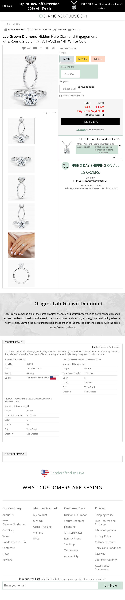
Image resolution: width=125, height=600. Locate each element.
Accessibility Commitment (102, 567)
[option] (21, 130)
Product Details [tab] (13, 342)
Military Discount (105, 542)
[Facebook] (62, 595)
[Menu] (3, 16)
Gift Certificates (73, 532)
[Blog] (78, 595)
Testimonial (71, 550)
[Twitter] (55, 595)
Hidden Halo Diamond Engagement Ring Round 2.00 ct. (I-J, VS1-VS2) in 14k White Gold (49, 38)
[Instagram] (46, 595)
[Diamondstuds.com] (62, 16)
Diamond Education (75, 515)
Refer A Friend (72, 538)
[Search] (10, 16)
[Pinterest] (70, 595)
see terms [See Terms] (116, 157)
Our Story (8, 530)
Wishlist (38, 532)
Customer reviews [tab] (14, 454)
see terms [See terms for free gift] (102, 8)
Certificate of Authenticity (106, 346)
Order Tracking (42, 526)
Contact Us (9, 548)
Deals (15, 23)
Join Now (110, 585)
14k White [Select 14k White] (67, 59)
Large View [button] (50, 112)
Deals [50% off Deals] (39, 8)
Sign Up (38, 521)
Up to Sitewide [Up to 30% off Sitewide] (39, 3)
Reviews (7, 559)
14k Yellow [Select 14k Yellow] (82, 59)
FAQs (36, 538)
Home (7, 23)
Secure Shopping (74, 521)
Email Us (74, 30)
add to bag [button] (90, 121)
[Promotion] (7, 5)
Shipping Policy (104, 515)
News (5, 554)
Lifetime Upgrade (105, 530)
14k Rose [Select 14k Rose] (98, 59)
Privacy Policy (103, 536)
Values (6, 536)
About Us (8, 515)
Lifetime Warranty (106, 559)
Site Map (69, 544)
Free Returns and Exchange (105, 522)
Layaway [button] (81, 129)
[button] (24, 48)
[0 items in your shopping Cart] (121, 16)
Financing (70, 526)
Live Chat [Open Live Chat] (59, 30)
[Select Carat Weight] (70, 74)
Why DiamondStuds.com (13, 522)
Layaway (100, 554)
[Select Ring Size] (70, 89)
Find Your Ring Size (85, 86)
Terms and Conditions (108, 548)
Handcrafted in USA (62, 472)
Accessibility (71, 556)
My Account (40, 515)
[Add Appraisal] (60, 96)
